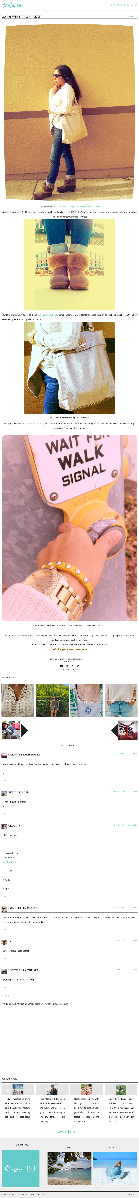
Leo (11, 941)
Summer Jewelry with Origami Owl (86, 700)
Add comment (7, 996)
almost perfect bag (35, 423)
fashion (65, 670)
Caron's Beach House (24, 754)
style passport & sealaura (18, 1090)
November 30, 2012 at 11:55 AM (125, 754)
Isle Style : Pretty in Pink (121, 700)
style (72, 670)
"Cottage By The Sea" (24, 970)
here (60, 206)
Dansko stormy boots (48, 314)
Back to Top (133, 1195)
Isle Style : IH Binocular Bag (52, 700)
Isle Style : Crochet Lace (18, 700)
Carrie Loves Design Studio (36, 1195)
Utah (77, 670)
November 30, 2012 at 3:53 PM (126, 792)
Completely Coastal (23, 908)
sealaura (11, 1195)
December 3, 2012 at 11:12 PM (126, 941)
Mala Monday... (86, 1090)
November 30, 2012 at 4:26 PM (126, 825)
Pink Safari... (52, 1090)
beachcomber (18, 792)
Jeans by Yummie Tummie (89, 206)
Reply (3, 780)
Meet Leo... (121, 1090)
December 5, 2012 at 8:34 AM (126, 970)
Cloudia (14, 825)
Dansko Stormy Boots (71, 206)
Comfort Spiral (9, 862)
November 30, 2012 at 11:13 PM (125, 907)
